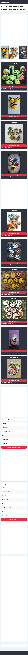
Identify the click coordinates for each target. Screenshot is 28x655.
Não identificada (9, 88)
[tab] (14, 447)
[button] (13, 447)
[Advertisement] (14, 30)
